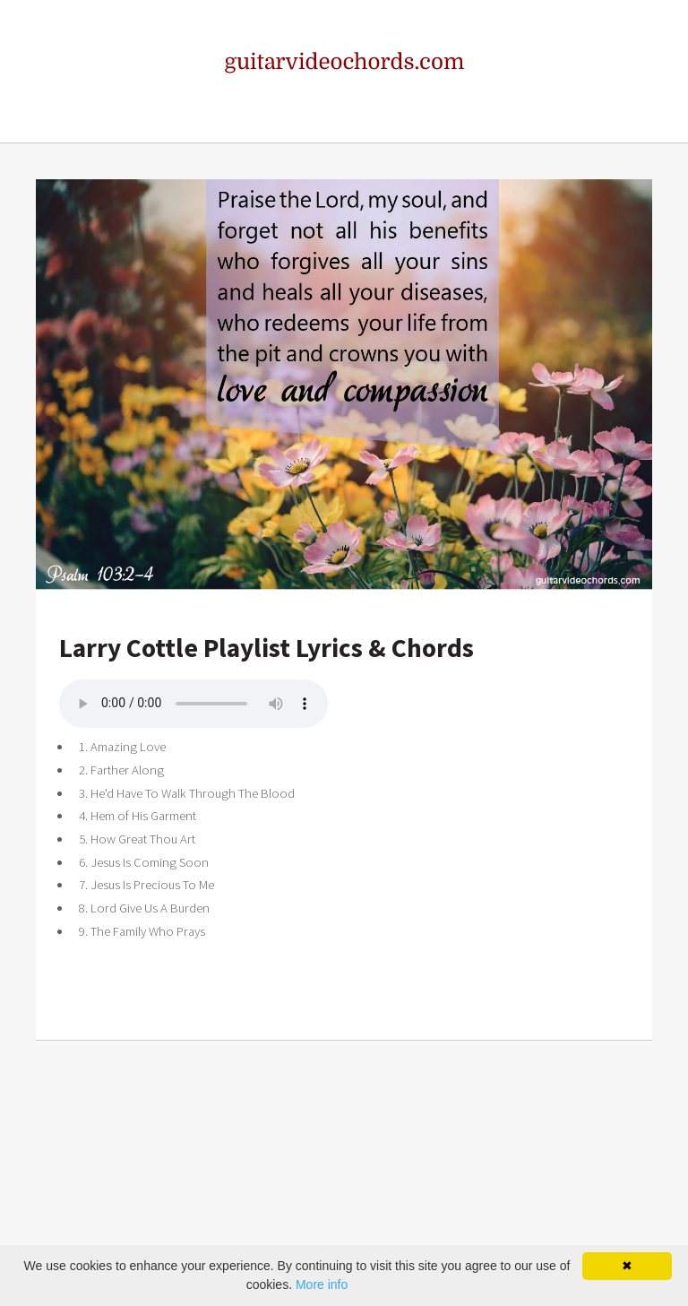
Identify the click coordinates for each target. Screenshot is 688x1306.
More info (322, 1284)
